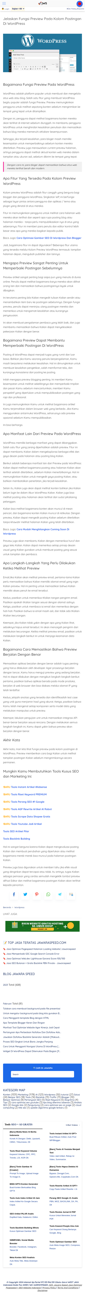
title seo (22, 1107)
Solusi (76, 1094)
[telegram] (59, 895)
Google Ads (17, 1105)
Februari (7, 1003)
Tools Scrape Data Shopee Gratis (26, 816)
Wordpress (49, 1094)
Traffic (53, 1097)
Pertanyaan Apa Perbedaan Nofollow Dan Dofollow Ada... (32, 1032)
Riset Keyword (52, 1100)
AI (36, 1094)
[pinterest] (36, 895)
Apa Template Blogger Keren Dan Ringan (24, 1022)
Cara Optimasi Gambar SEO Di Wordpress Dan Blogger (49, 237)
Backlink (40, 1097)
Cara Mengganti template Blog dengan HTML (26, 1018)
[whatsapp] (48, 895)
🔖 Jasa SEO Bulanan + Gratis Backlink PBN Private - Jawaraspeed (37, 963)
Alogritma (69, 1100)
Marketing (22, 1094)
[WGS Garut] (42, 932)
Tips (5, 1102)
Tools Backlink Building (16, 838)
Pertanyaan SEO (32, 1100)
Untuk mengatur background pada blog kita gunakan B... (32, 1013)
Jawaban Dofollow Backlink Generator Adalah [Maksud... (31, 1037)
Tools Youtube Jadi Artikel (22, 823)
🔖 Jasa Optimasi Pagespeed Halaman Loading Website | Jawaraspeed (39, 949)
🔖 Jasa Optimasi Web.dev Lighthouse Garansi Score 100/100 (34, 958)
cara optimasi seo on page (57, 1105)
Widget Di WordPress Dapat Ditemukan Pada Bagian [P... (31, 1051)
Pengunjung (33, 1105)
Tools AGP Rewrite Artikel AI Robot (27, 809)
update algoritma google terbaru (47, 1107)
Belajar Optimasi (11, 1100)
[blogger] (25, 895)
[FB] (14, 895)
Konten (6, 1094)
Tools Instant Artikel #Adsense (25, 787)
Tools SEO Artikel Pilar (16, 831)
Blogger (65, 1097)
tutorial (64, 1094)
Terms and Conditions (67, 1287)
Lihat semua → (73, 1125)
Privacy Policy (49, 1287)
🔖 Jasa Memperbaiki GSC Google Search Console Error (31, 953)
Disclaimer (42, 1290)
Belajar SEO (14, 1097)
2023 (5, 985)
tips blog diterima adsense (56, 1102)
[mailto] (71, 895)
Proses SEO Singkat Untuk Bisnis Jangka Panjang (28, 1041)
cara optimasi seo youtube (25, 1102)
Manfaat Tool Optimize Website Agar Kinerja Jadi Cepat (31, 1027)
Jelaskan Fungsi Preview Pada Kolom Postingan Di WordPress (42, 21)
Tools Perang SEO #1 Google (23, 801)
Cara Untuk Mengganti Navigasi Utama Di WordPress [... (31, 1046)
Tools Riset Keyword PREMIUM (25, 794)
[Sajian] (18, 8)
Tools (28, 1097)
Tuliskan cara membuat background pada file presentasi (31, 1008)
